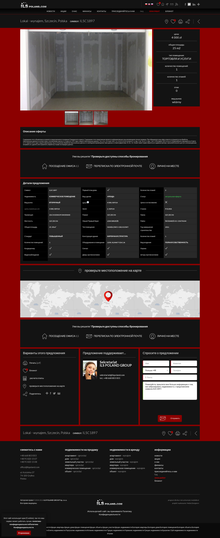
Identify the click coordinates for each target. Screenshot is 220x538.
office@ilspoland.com (29, 467)
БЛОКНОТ (169, 11)
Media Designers (193, 503)
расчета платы (33, 378)
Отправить (170, 418)
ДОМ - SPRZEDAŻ (72, 458)
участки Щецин (114, 527)
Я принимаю (23, 533)
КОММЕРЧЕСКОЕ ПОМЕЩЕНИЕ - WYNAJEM (127, 468)
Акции (63, 11)
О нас (74, 11)
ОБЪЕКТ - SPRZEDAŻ (73, 471)
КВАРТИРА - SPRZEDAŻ (74, 465)
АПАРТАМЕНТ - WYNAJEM (120, 455)
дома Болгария (161, 527)
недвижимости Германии (122, 530)
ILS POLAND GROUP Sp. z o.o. (55, 500)
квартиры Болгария (147, 527)
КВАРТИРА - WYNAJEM (119, 465)
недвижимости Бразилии (160, 530)
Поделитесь (35, 393)
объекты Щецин (102, 527)
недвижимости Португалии (64, 530)
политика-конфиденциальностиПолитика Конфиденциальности (26, 524)
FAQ (142, 11)
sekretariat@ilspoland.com (112, 375)
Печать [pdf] (32, 363)
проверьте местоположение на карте (44, 386)
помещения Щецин (88, 527)
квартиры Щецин (63, 527)
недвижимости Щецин (47, 527)
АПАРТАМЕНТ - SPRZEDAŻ (75, 455)
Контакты (101, 11)
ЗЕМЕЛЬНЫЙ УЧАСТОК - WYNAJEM (124, 462)
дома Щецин (75, 527)
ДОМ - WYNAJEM (116, 458)
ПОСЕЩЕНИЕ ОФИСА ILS (60, 166)
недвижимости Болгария (130, 527)
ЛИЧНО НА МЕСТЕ (164, 166)
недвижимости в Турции (103, 530)
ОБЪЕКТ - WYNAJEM (118, 471)
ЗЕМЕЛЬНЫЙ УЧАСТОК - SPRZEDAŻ (79, 462)
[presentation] (170, 407)
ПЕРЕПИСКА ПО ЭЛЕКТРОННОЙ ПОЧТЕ (114, 166)
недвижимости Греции (141, 530)
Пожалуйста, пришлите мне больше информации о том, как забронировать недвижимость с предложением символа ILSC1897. (170, 391)
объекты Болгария (192, 527)
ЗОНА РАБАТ (154, 11)
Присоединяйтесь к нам (123, 11)
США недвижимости (178, 530)
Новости (51, 11)
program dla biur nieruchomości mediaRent (183, 500)
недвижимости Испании (84, 530)
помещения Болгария (176, 527)
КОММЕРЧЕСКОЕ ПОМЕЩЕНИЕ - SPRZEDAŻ (83, 468)
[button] (149, 32)
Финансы (87, 11)
